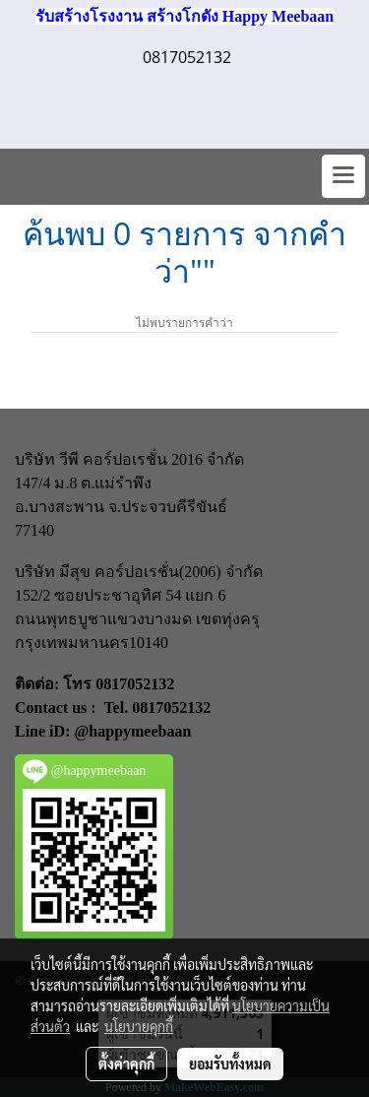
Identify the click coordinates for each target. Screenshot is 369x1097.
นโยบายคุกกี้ (138, 1026)
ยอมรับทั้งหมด (230, 1063)
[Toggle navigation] (343, 176)
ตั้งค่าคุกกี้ (126, 1063)
